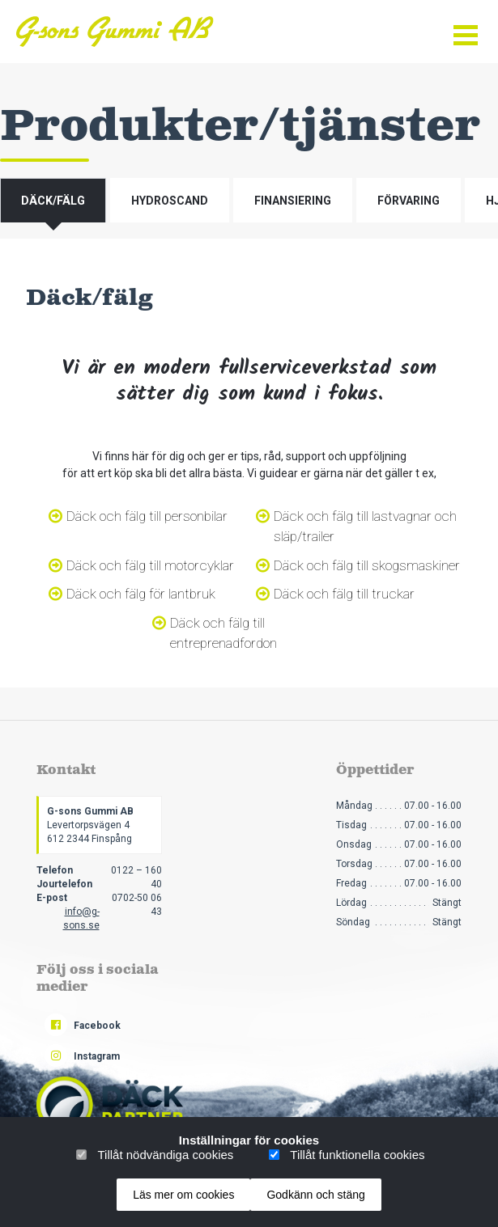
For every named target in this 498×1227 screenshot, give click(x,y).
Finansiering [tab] (292, 200)
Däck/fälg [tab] (53, 200)
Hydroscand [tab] (169, 200)
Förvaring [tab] (408, 200)
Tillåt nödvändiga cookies (165, 1154)
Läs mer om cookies (183, 1194)
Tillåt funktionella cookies (357, 1154)
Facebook (83, 1025)
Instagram (82, 1056)
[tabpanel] (249, 463)
